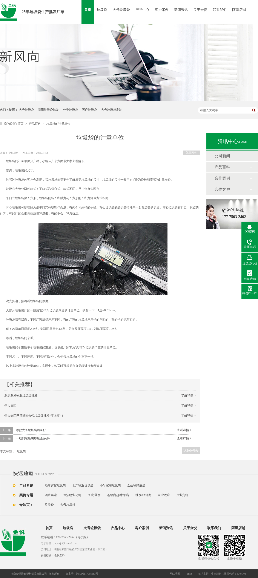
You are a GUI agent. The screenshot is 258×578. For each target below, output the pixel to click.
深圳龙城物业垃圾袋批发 (20, 395)
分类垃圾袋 (70, 109)
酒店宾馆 (51, 495)
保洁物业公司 (72, 495)
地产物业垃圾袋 (82, 485)
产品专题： (28, 485)
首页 (87, 10)
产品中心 (142, 10)
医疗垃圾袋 (89, 109)
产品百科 (35, 123)
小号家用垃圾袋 (110, 485)
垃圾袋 (102, 10)
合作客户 (222, 189)
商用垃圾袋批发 (48, 109)
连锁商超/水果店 (118, 495)
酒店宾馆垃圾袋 (55, 485)
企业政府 (164, 495)
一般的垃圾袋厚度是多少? (33, 438)
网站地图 (175, 573)
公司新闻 (222, 156)
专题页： (26, 505)
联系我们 (220, 10)
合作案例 (222, 178)
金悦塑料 (59, 555)
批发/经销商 (143, 495)
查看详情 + (184, 430)
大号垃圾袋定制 (111, 109)
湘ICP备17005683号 (87, 573)
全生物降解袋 (136, 485)
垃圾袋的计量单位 (58, 123)
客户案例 (162, 10)
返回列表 (191, 152)
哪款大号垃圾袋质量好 (31, 430)
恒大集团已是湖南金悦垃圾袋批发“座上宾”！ (34, 415)
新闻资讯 (181, 10)
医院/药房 (94, 495)
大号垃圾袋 (121, 10)
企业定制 (182, 495)
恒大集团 (10, 405)
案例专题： (28, 495)
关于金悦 (200, 10)
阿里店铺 (239, 10)
